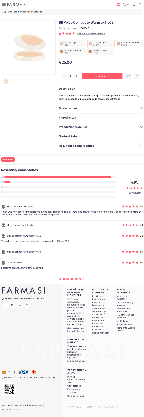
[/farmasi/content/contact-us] (74, 385)
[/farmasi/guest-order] (76, 361)
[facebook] (5, 305)
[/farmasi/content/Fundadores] (73, 389)
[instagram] (12, 305)
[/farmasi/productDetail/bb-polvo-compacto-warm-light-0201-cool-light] (72, 43)
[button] (102, 76)
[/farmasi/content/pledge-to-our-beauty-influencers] (122, 321)
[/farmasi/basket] (134, 4)
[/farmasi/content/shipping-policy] (102, 304)
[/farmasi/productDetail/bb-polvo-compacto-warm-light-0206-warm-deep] (101, 51)
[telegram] (27, 305)
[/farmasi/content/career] (124, 324)
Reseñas (8, 159)
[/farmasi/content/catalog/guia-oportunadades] (77, 379)
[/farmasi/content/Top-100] (71, 392)
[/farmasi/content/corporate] (127, 316)
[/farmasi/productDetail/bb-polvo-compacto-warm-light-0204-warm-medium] (72, 51)
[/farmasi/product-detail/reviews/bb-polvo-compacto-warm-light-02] (72, 278)
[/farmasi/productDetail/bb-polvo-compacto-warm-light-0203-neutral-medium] (129, 43)
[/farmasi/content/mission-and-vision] (127, 304)
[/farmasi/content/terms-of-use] (102, 311)
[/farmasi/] (17, 4)
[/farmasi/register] (77, 329)
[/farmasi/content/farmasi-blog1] (76, 396)
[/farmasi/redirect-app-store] (9, 389)
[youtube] (19, 305)
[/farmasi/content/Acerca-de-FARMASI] (127, 298)
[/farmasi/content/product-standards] (127, 310)
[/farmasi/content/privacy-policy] (102, 328)
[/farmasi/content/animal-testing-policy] (102, 320)
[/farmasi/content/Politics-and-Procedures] (102, 298)
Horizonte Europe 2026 (126, 329)
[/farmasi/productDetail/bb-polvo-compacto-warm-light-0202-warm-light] (101, 43)
